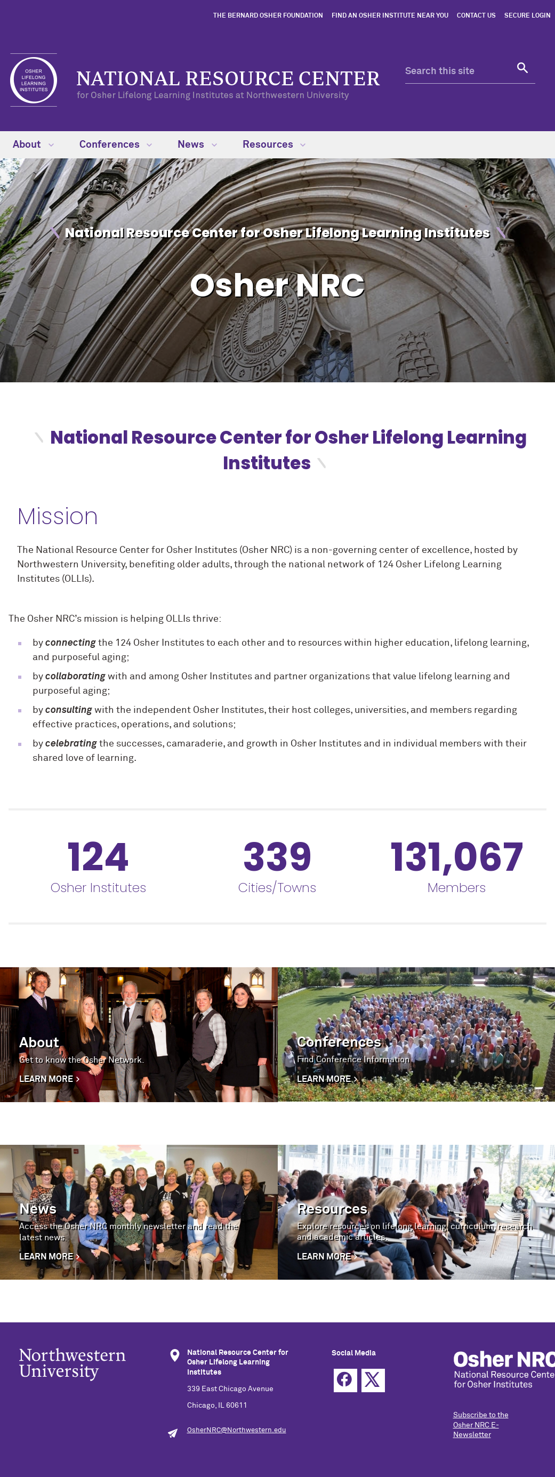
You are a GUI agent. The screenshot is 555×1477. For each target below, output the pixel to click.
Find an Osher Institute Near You (390, 16)
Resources (274, 145)
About (33, 145)
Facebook (345, 1380)
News (197, 145)
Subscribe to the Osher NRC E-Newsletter (481, 1424)
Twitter (373, 1380)
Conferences (115, 145)
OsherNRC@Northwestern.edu (236, 1430)
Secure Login (527, 16)
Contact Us (476, 16)
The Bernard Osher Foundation (268, 16)
